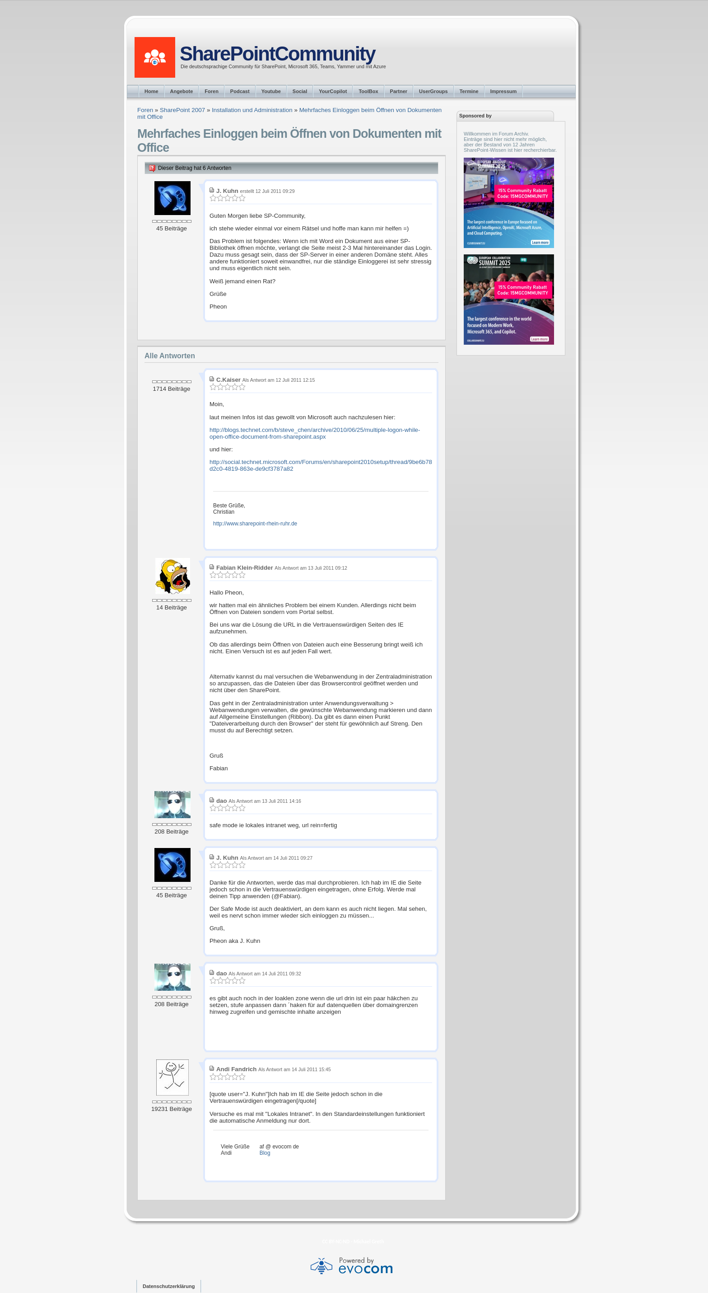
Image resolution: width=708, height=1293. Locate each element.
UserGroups (433, 91)
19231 (159, 1109)
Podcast (240, 91)
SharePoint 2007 (182, 110)
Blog (265, 1153)
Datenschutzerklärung (169, 1286)
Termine (469, 91)
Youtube (271, 91)
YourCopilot (333, 91)
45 (159, 228)
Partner (399, 91)
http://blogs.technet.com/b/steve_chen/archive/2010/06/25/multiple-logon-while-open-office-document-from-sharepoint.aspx (315, 433)
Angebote (181, 91)
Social (300, 91)
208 (159, 831)
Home (151, 91)
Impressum (503, 91)
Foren (212, 91)
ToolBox (368, 91)
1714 (160, 388)
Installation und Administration (252, 110)
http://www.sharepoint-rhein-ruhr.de (255, 523)
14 (159, 607)
